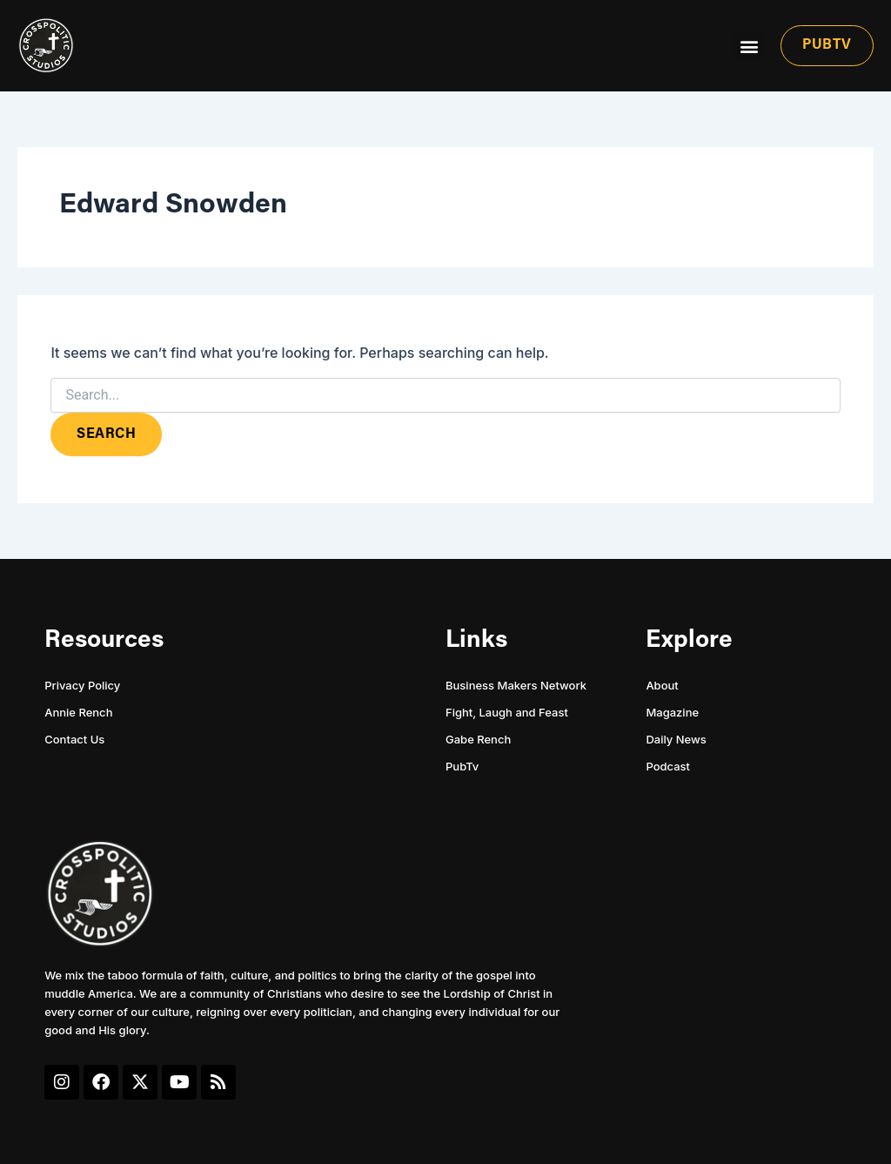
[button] (748, 45)
